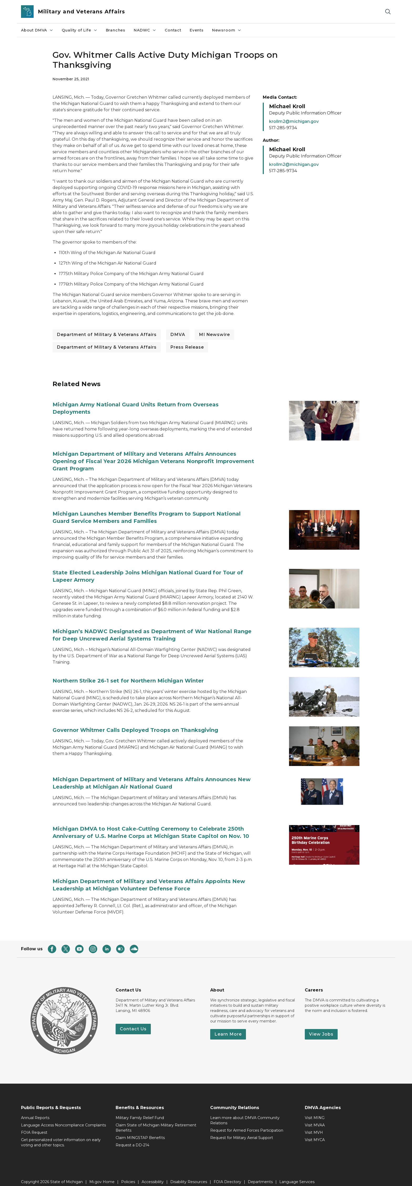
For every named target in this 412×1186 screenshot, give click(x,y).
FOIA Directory (227, 1175)
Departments (260, 1175)
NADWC (145, 30)
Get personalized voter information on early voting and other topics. (61, 1136)
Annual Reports (35, 1111)
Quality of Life (79, 30)
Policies (128, 1175)
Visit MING (315, 1111)
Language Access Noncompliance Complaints (63, 1118)
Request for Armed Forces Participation (246, 1123)
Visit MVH (314, 1125)
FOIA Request (34, 1125)
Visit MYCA (315, 1133)
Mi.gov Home (102, 1175)
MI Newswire (214, 334)
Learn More (228, 1027)
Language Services (297, 1175)
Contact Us (133, 1022)
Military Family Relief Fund (140, 1111)
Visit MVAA (315, 1118)
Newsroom (227, 30)
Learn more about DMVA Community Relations (245, 1114)
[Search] (388, 11)
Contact (173, 30)
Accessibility (153, 1175)
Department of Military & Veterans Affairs (107, 334)
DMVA (177, 334)
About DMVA (37, 30)
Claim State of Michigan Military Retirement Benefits (156, 1121)
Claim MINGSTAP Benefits (140, 1131)
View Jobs (321, 1027)
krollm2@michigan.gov (294, 121)
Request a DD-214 (132, 1138)
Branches (116, 30)
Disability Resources (188, 1175)
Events (197, 30)
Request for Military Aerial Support (241, 1131)
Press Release (187, 347)
